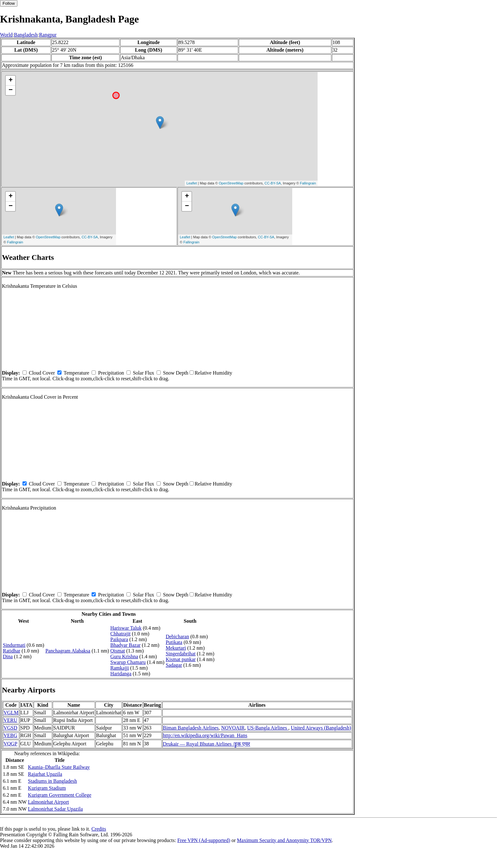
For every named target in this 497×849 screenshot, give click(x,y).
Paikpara (119, 639)
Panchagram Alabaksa (67, 650)
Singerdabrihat (181, 653)
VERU (10, 720)
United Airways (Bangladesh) (321, 727)
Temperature (76, 373)
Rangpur (47, 34)
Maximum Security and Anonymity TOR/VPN (284, 840)
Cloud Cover (42, 373)
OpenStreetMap (231, 183)
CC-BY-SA (273, 183)
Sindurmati (14, 645)
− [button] (11, 90)
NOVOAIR (233, 727)
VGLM (10, 712)
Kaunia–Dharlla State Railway (59, 767)
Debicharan (177, 636)
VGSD (10, 727)
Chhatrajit (120, 633)
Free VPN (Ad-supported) (203, 840)
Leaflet (191, 183)
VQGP (10, 743)
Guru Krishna (124, 656)
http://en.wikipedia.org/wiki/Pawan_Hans (205, 735)
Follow (9, 3)
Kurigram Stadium (47, 788)
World (6, 34)
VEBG (10, 735)
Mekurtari (176, 648)
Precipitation (111, 373)
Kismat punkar (181, 659)
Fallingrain (308, 183)
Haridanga (121, 673)
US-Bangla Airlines (267, 727)
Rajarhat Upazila (45, 774)
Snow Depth (175, 373)
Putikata (174, 642)
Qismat (117, 650)
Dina (8, 656)
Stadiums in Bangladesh (52, 781)
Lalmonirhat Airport (48, 802)
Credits (98, 829)
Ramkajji (119, 668)
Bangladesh (26, 34)
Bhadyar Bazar (125, 645)
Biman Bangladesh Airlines (191, 727)
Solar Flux (143, 373)
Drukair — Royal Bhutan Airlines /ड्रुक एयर (206, 744)
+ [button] (11, 80)
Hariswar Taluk (126, 628)
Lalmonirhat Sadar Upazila (55, 809)
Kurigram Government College (59, 795)
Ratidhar (11, 650)
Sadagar (174, 665)
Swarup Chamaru (128, 662)
